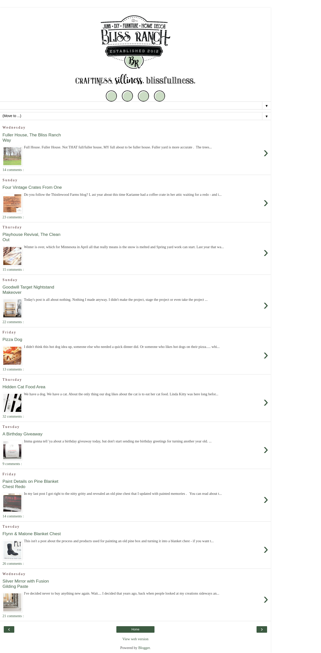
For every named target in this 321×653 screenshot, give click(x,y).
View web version (135, 639)
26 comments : (13, 564)
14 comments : (13, 170)
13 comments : (13, 369)
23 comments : (13, 217)
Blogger (144, 648)
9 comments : (12, 464)
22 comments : (13, 322)
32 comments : (13, 416)
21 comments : (13, 616)
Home (135, 629)
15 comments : (13, 269)
